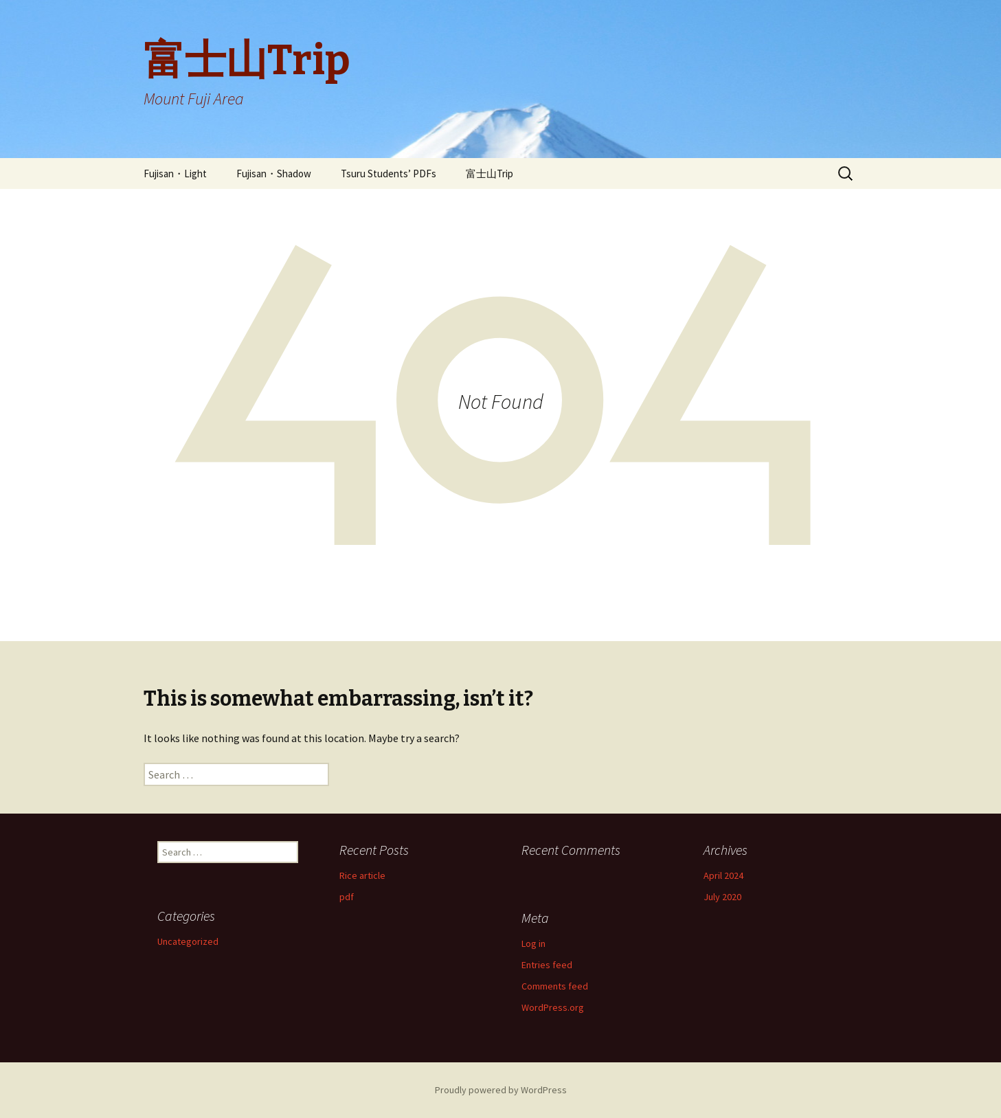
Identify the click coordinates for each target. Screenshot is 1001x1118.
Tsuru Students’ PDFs (388, 173)
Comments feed (554, 986)
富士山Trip (489, 173)
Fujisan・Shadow (273, 173)
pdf (346, 897)
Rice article (362, 875)
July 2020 (722, 897)
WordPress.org (552, 1007)
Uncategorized (187, 941)
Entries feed (546, 965)
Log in (533, 943)
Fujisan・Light (175, 173)
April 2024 (723, 875)
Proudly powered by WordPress (501, 1090)
